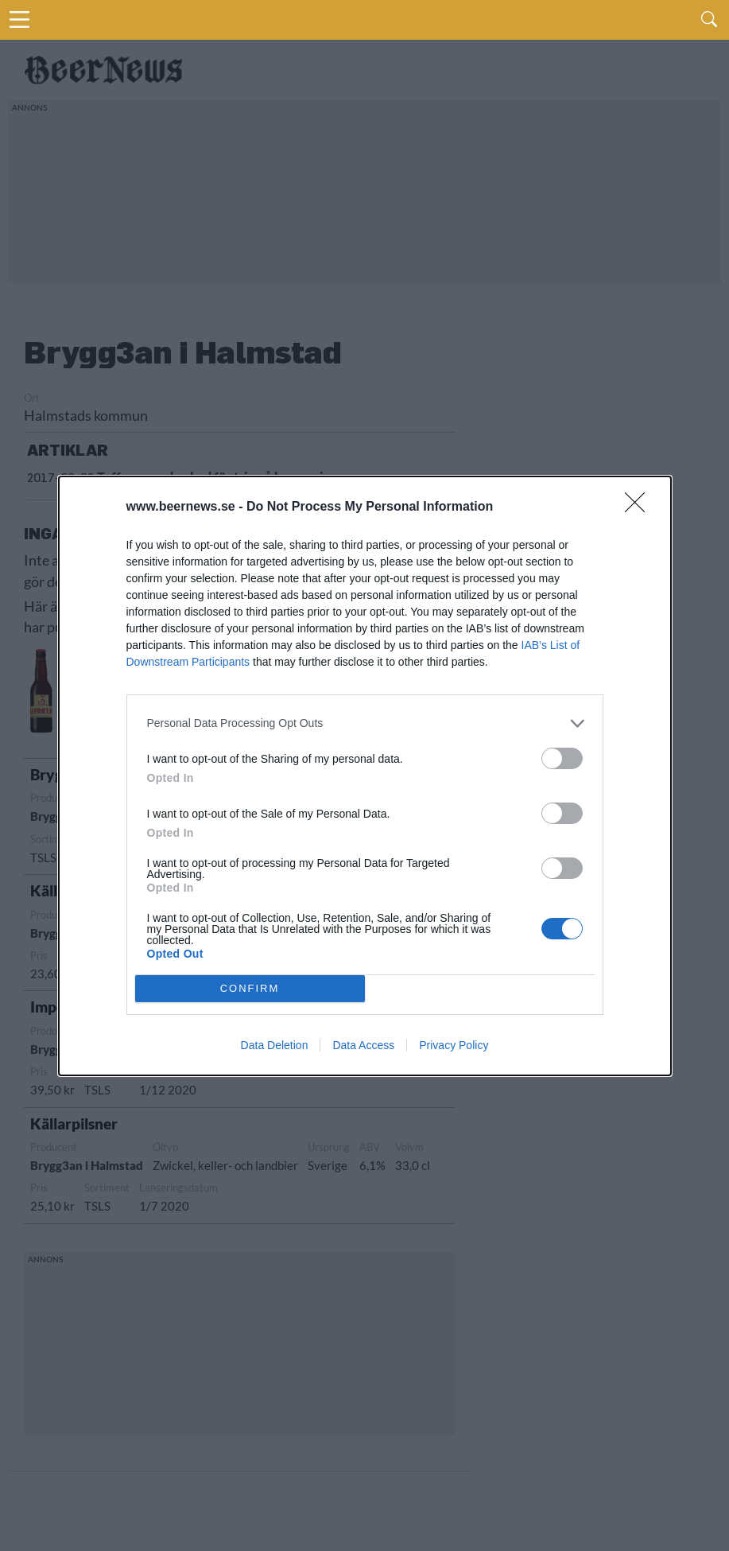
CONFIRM (250, 988)
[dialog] (365, 775)
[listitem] (365, 723)
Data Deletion (274, 1045)
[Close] (640, 507)
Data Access (363, 1045)
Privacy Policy (453, 1045)
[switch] (562, 758)
